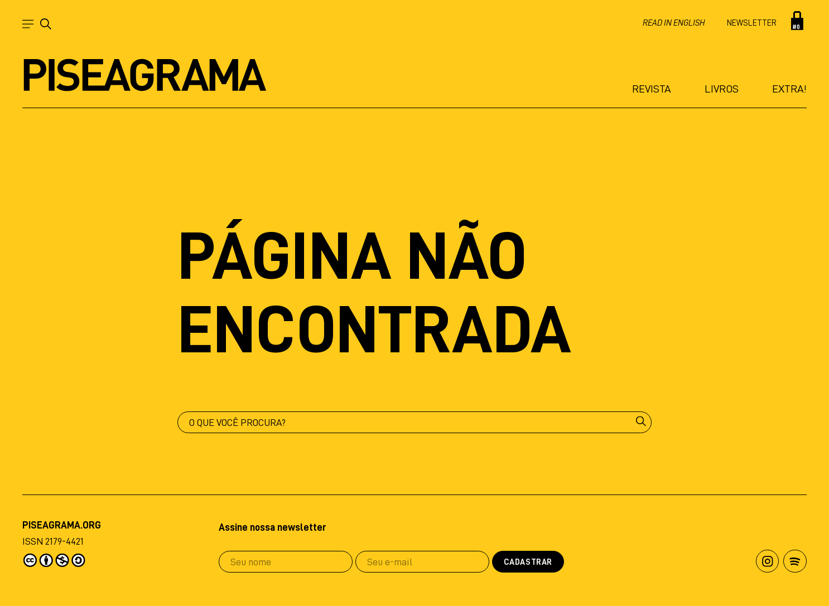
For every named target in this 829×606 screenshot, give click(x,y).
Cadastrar (528, 562)
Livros (722, 88)
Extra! (789, 88)
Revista (651, 88)
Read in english (674, 23)
